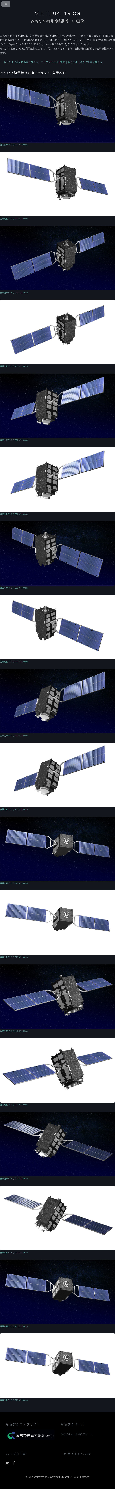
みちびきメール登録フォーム (77, 1434)
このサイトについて (76, 1454)
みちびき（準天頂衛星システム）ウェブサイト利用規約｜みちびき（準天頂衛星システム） (54, 62)
